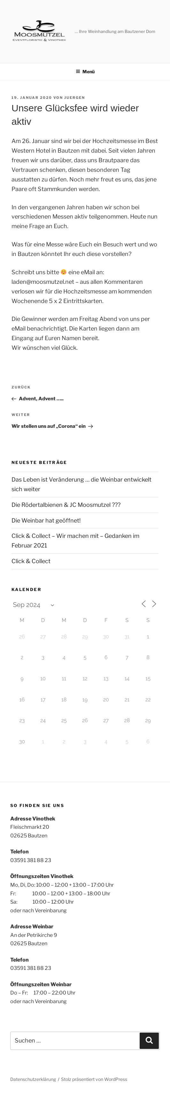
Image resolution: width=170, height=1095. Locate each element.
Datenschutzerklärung (33, 1079)
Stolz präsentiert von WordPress (94, 1079)
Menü (85, 71)
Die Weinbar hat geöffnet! (46, 520)
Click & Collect (31, 561)
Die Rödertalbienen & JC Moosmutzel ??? (66, 504)
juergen (74, 97)
